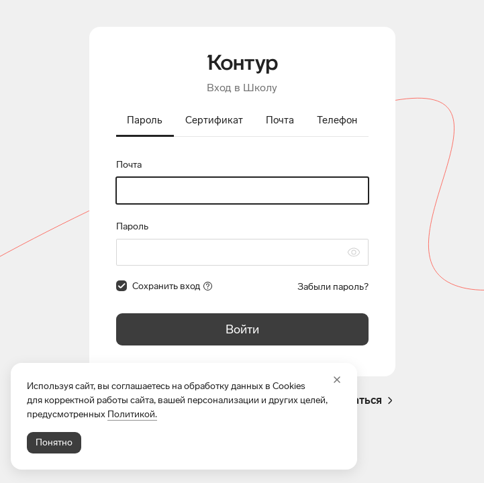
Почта (129, 164)
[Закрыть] (337, 380)
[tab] (145, 121)
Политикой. (132, 414)
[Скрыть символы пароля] (353, 252)
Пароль (132, 226)
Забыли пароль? (333, 286)
